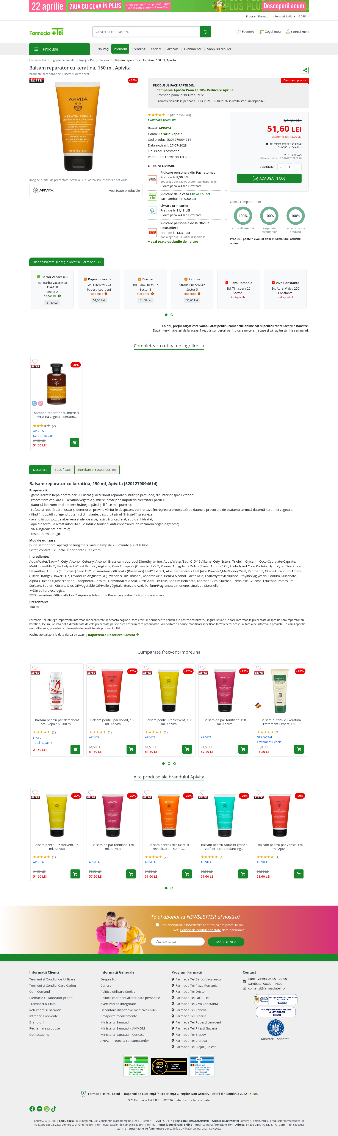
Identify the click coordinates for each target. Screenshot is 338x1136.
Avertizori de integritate (118, 1004)
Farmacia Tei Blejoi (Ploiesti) (195, 1047)
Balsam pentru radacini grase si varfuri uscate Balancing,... (224, 846)
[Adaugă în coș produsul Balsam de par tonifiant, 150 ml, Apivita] (243, 749)
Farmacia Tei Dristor (189, 991)
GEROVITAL (265, 737)
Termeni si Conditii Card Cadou (52, 985)
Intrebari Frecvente (43, 1016)
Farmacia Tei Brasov (189, 1034)
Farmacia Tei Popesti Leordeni (196, 1022)
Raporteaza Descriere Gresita (113, 635)
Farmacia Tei (37, 60)
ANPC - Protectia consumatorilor (124, 1040)
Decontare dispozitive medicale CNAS (128, 1010)
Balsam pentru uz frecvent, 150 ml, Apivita (169, 722)
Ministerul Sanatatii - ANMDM (122, 1028)
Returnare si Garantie (45, 1010)
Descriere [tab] (40, 469)
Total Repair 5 (42, 743)
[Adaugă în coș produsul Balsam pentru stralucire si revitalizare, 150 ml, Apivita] (187, 873)
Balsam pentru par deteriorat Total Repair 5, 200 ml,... (57, 722)
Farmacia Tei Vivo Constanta (195, 1004)
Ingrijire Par (86, 60)
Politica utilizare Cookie (117, 991)
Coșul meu (270, 30)
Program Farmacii (257, 16)
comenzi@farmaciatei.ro (266, 988)
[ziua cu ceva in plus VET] (169, 6)
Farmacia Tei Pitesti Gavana (194, 1028)
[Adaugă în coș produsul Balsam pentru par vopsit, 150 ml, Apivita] (131, 749)
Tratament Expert (269, 742)
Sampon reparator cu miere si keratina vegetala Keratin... (56, 414)
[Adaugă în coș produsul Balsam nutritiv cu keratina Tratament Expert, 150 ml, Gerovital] (299, 749)
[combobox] (146, 32)
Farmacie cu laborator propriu (52, 998)
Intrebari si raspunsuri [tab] (97, 469)
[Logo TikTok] (53, 1109)
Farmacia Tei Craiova (189, 1040)
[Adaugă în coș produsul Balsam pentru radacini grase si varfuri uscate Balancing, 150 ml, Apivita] (243, 873)
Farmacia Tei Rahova (189, 1010)
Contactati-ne (39, 1034)
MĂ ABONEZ (226, 942)
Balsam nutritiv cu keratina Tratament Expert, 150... (281, 722)
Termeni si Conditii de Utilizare (52, 979)
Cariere (105, 985)
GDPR (303, 16)
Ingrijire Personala (62, 60)
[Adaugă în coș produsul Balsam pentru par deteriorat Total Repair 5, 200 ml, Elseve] (75, 749)
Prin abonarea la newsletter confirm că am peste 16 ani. (202, 925)
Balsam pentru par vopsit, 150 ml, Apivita (112, 722)
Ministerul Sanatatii (115, 1022)
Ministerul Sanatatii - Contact (122, 1034)
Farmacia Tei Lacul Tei (190, 998)
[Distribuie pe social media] (305, 70)
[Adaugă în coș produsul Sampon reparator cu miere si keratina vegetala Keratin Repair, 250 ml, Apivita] (74, 442)
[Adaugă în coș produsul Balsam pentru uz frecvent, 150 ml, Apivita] (187, 749)
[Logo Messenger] (39, 1109)
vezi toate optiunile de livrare (173, 241)
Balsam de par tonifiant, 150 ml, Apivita (224, 722)
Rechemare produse (44, 1028)
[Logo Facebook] (32, 1109)
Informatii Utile (283, 16)
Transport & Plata (42, 1004)
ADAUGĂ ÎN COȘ (269, 178)
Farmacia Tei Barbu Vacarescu (196, 979)
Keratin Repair (170, 134)
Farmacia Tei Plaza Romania (195, 985)
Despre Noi (108, 979)
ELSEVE (38, 738)
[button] (166, 314)
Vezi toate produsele (124, 190)
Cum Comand (39, 991)
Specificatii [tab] (63, 469)
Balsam (104, 60)
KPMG (253, 1094)
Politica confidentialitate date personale (130, 998)
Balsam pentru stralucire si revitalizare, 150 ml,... (169, 846)
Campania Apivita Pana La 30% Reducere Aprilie (194, 90)
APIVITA (165, 128)
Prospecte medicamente (118, 1016)
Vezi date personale (208, 930)
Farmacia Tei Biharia (189, 1016)
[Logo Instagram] (47, 1109)
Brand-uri (36, 1022)
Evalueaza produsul (162, 120)
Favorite (245, 31)
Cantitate (267, 167)
